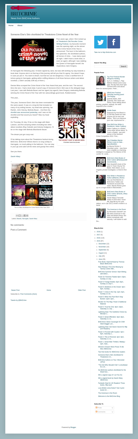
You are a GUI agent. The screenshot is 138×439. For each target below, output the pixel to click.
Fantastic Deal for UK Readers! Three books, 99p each (111, 384)
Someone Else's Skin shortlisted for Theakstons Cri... (110, 356)
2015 (99, 241)
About (19, 25)
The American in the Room (116, 209)
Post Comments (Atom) (28, 294)
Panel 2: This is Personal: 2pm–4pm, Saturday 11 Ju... (111, 338)
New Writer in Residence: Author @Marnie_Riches (116, 177)
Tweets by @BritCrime (19, 300)
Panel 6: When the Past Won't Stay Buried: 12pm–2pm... (110, 298)
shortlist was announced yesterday (24, 112)
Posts (99, 408)
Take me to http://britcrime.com (105, 52)
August (101, 253)
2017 (99, 235)
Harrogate (25, 218)
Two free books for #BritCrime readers (111, 352)
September (103, 250)
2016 (99, 238)
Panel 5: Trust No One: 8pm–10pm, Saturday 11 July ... (110, 308)
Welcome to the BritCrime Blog (109, 396)
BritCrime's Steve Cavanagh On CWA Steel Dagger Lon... (111, 323)
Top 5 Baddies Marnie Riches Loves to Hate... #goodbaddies (115, 142)
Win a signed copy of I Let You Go (110, 375)
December (102, 244)
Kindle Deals (111, 110)
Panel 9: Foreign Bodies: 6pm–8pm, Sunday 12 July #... (111, 283)
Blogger (73, 427)
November (102, 247)
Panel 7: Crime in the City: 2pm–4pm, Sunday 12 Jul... (111, 293)
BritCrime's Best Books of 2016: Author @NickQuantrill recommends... (117, 160)
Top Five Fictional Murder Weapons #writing (116, 78)
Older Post (82, 290)
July (100, 256)
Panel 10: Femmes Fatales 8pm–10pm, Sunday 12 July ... (112, 278)
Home (10, 25)
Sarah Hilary (15, 156)
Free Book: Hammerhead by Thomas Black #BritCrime (111, 263)
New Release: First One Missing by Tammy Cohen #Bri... (110, 268)
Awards (19, 218)
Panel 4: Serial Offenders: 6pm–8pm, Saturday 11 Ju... (111, 318)
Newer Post (15, 290)
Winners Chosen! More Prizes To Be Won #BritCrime (111, 348)
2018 (99, 232)
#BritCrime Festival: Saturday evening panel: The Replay (115, 94)
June (100, 259)
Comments (100, 412)
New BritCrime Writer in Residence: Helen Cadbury (116, 125)
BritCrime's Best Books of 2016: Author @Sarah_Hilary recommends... (117, 193)
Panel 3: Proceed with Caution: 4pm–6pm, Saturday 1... (111, 333)
